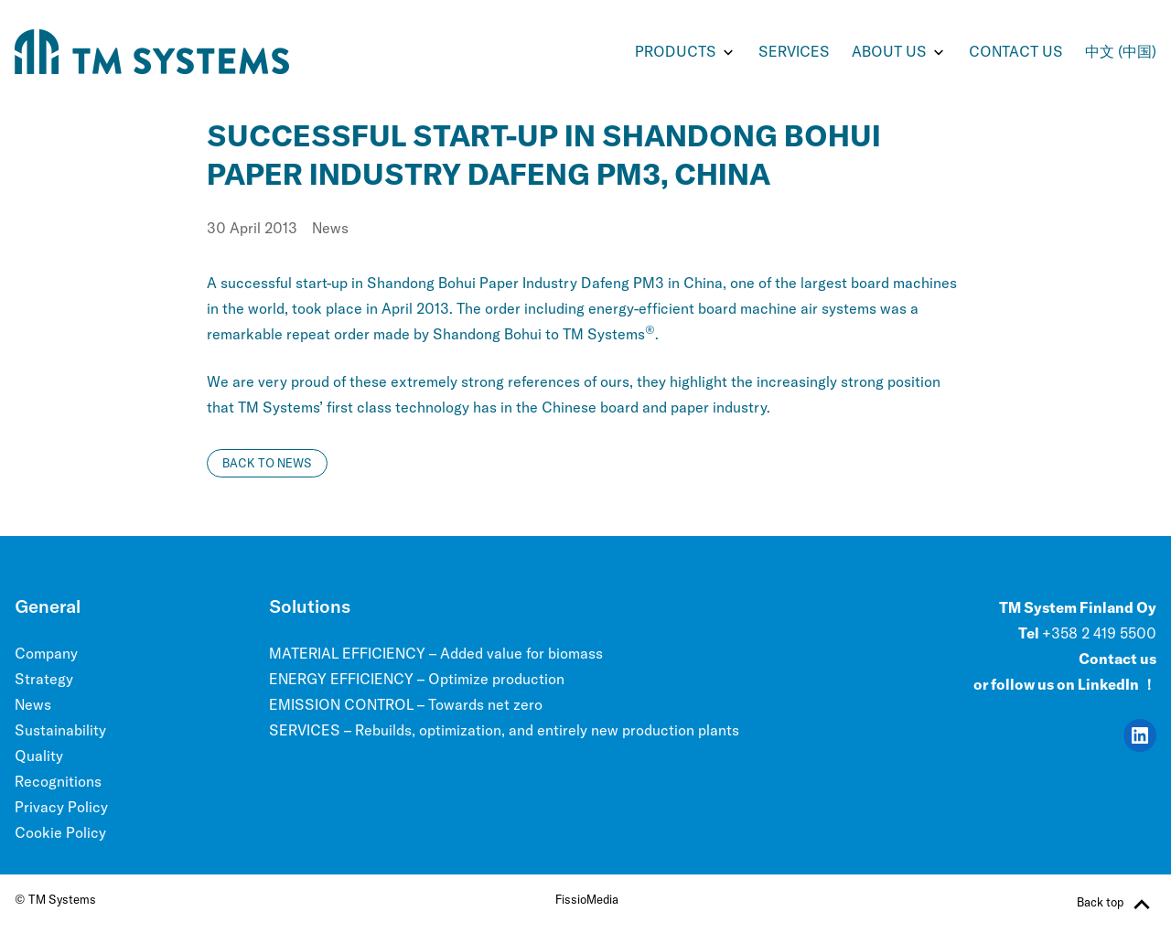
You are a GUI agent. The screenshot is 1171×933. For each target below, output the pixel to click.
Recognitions (58, 781)
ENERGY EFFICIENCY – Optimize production (416, 679)
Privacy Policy (61, 807)
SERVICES (794, 51)
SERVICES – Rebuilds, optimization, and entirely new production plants (504, 730)
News (330, 228)
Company (46, 653)
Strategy (44, 679)
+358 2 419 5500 (1099, 633)
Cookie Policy (60, 832)
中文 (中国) (1120, 51)
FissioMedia (586, 899)
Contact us (1016, 51)
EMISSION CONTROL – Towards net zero (406, 704)
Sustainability (60, 730)
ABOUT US (889, 51)
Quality (39, 755)
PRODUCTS (675, 51)
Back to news (267, 463)
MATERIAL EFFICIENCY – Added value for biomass (436, 653)
